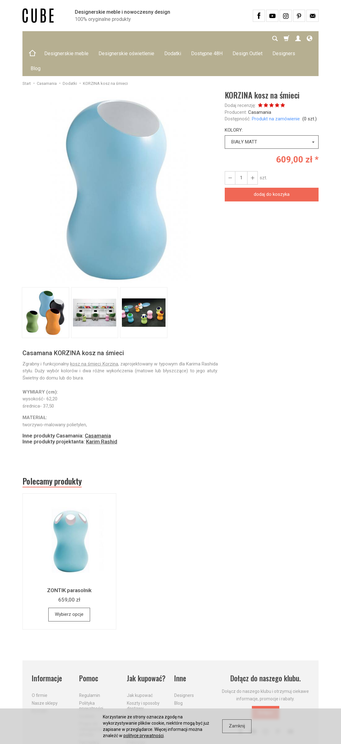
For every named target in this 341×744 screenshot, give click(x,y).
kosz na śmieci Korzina (94, 334)
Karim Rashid (101, 411)
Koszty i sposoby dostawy (143, 676)
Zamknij (237, 726)
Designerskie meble (66, 38)
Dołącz (265, 682)
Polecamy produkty (52, 451)
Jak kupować (140, 665)
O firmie (39, 665)
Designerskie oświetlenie (126, 38)
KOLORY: (234, 100)
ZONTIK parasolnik (69, 560)
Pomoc (88, 648)
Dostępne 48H (207, 38)
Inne (180, 648)
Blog (178, 673)
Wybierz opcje (69, 584)
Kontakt (39, 681)
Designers (184, 665)
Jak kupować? (146, 648)
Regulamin (89, 665)
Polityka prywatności (91, 676)
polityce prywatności (143, 735)
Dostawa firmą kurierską (141, 702)
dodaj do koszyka (272, 164)
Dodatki (172, 38)
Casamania (259, 82)
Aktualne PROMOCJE (138, 689)
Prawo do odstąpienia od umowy (93, 699)
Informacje (47, 648)
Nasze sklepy (45, 673)
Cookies (87, 686)
